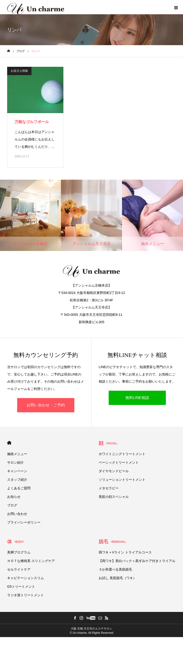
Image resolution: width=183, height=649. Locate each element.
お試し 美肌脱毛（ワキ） (117, 578)
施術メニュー (17, 454)
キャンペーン (17, 471)
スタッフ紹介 (17, 479)
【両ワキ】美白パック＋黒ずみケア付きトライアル (137, 561)
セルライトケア (18, 569)
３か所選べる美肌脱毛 (115, 569)
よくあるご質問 (18, 488)
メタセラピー (109, 488)
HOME (9, 443)
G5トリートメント (21, 586)
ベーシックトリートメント (119, 462)
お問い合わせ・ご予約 (46, 405)
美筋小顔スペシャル (114, 497)
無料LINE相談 (137, 398)
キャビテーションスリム (25, 578)
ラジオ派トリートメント (25, 595)
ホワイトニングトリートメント (122, 454)
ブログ (12, 505)
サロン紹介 (15, 462)
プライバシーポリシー (24, 522)
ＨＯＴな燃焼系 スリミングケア (31, 561)
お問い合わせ (17, 514)
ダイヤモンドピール (114, 471)
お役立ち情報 (19, 70)
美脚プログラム (18, 552)
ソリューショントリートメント (122, 479)
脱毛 (113, 541)
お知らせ (13, 497)
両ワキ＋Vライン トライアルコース (125, 552)
